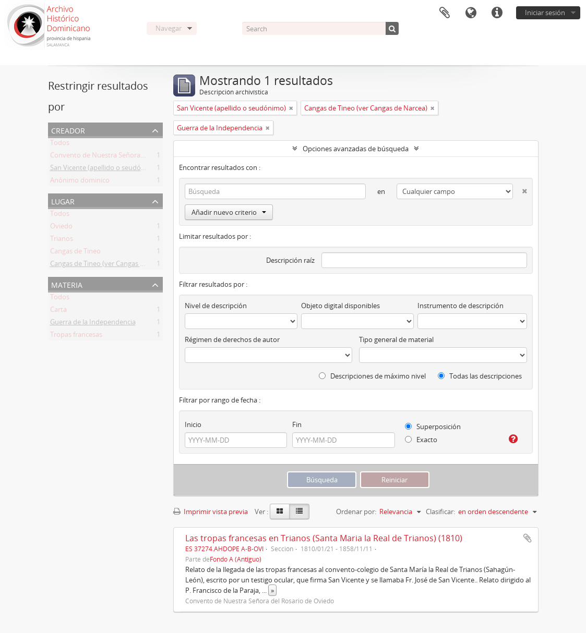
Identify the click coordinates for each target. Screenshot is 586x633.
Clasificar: (440, 511)
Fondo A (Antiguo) (235, 559)
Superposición (433, 426)
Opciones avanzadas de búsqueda (356, 148)
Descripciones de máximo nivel (372, 376)
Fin (297, 424)
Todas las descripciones (480, 376)
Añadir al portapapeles (527, 538)
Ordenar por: (356, 511)
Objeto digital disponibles (340, 305)
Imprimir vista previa (210, 511)
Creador (68, 130)
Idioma (471, 13)
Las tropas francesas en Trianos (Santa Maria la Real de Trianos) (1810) (323, 538)
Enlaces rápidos (497, 13)
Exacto (421, 439)
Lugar (63, 200)
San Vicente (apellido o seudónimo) (104, 169)
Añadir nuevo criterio (229, 212)
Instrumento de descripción (460, 305)
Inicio (193, 424)
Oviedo (61, 228)
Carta (58, 311)
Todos (59, 144)
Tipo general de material (396, 339)
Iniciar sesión (545, 12)
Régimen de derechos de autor (232, 339)
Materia (66, 284)
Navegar (169, 28)
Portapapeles (445, 13)
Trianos (61, 240)
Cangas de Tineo (75, 253)
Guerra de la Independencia (93, 323)
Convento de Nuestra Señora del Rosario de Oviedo (130, 157)
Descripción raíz (290, 260)
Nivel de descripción (216, 305)
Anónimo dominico (80, 182)
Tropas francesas (76, 336)
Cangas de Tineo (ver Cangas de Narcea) (111, 265)
